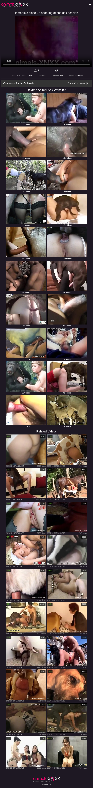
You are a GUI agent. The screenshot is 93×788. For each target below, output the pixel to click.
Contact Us (46, 785)
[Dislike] (57, 70)
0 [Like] (38, 70)
